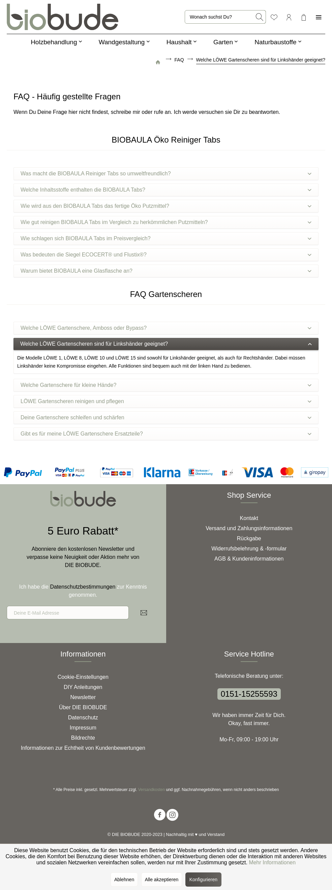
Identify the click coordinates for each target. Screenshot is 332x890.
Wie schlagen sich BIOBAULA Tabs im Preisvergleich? (166, 238)
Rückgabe (249, 538)
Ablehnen (124, 879)
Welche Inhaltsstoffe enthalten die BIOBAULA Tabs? (166, 190)
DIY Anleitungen (83, 687)
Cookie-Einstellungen (83, 677)
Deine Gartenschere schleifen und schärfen (166, 417)
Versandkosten (151, 789)
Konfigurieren (203, 879)
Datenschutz (83, 717)
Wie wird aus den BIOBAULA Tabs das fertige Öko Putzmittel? (166, 206)
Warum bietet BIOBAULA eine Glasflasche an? (166, 271)
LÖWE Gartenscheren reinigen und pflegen (166, 401)
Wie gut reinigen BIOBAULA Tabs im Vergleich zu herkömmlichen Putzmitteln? (166, 222)
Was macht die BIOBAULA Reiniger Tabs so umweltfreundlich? (166, 173)
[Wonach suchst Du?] (225, 17)
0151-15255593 (249, 693)
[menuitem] (225, 17)
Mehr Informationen (272, 862)
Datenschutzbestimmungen (82, 587)
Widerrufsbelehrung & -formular (248, 548)
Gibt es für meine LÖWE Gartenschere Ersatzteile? (166, 434)
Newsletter (83, 697)
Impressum (83, 728)
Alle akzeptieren (162, 879)
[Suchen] (259, 17)
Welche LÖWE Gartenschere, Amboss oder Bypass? (166, 328)
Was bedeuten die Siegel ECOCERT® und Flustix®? (166, 254)
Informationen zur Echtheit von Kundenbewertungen (83, 748)
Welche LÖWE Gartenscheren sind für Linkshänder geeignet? (166, 344)
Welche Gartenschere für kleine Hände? (166, 385)
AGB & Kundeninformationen (248, 559)
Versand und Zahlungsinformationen (249, 528)
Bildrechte (83, 738)
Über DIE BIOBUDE (83, 707)
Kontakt (249, 518)
